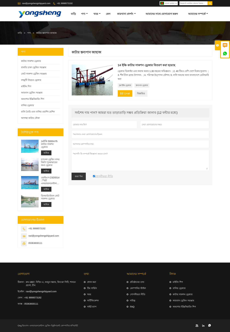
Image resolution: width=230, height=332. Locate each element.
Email (125, 93)
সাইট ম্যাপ (92, 306)
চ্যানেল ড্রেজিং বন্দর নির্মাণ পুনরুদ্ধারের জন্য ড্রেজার (50, 162)
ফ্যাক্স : (21, 303)
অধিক (46, 153)
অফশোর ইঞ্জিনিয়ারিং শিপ (32, 99)
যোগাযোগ (24, 274)
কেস (108, 13)
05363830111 (35, 243)
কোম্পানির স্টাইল (138, 288)
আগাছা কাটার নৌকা (30, 118)
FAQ (132, 306)
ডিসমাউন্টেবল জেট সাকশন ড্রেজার (50, 197)
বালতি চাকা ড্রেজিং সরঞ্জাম (33, 67)
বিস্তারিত (141, 93)
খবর (97, 13)
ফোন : (21, 297)
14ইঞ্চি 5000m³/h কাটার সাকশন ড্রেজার (49, 144)
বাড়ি (73, 13)
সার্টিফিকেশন (93, 300)
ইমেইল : (21, 291)
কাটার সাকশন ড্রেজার (31, 61)
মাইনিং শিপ (26, 86)
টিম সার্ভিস (92, 288)
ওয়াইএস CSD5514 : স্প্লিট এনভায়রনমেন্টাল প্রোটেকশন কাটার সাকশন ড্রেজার (50, 180)
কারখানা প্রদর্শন (126, 13)
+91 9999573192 (65, 3)
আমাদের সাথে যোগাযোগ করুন (162, 13)
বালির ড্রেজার (27, 105)
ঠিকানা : (21, 282)
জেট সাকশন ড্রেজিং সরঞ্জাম (34, 73)
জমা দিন (79, 176)
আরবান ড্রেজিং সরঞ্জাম (31, 92)
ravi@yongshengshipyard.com (36, 3)
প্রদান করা (91, 282)
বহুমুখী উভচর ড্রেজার (31, 80)
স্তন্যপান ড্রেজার (142, 85)
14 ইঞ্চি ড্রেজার (125, 85)
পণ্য (84, 13)
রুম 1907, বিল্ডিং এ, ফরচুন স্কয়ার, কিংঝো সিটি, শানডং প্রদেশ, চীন (51, 284)
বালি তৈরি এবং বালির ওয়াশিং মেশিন (38, 111)
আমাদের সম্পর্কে (198, 13)
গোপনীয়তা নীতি (137, 294)
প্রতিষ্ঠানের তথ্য (137, 282)
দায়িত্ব (132, 300)
